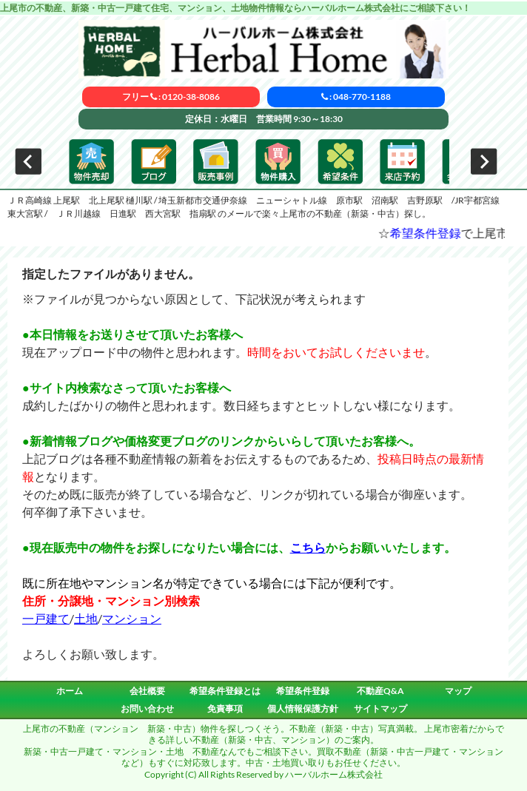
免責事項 (225, 708)
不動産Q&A (380, 690)
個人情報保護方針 (302, 708)
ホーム (69, 690)
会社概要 (147, 690)
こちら (308, 547)
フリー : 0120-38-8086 (171, 96)
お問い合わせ (147, 708)
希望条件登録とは (225, 690)
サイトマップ (380, 708)
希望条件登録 (435, 233)
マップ (458, 690)
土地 (86, 618)
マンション (131, 618)
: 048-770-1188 (356, 96)
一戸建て (46, 618)
